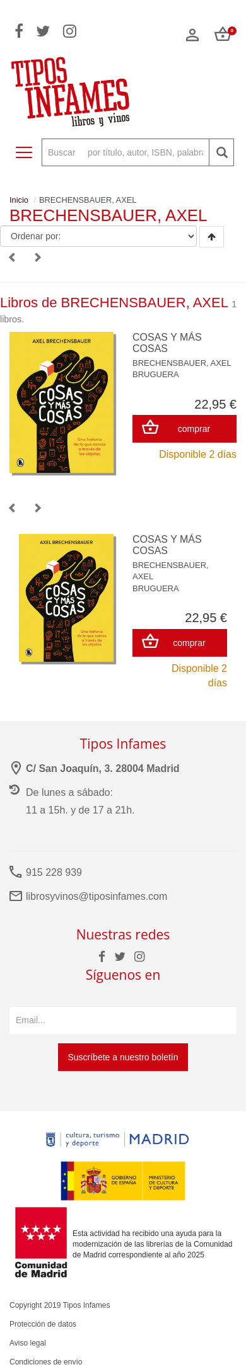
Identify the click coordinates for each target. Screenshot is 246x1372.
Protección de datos (42, 1324)
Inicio (18, 200)
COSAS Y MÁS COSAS (167, 343)
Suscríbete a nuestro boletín (122, 1057)
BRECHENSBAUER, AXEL (181, 363)
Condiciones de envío (45, 1362)
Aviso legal (27, 1343)
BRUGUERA (155, 374)
